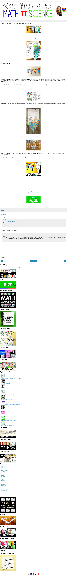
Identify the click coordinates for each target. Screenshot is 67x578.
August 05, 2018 (9, 214)
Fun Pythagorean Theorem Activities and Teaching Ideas (10, 388)
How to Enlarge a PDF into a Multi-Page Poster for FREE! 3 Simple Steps (13, 394)
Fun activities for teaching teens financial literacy (9, 415)
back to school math (4, 470)
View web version (33, 263)
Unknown (4, 214)
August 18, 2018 (15, 221)
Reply (4, 217)
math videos (3, 484)
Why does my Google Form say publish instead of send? (10, 404)
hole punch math (3, 476)
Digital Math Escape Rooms (5, 383)
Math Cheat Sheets (4, 409)
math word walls (3, 485)
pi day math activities (4, 490)
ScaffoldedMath (8, 221)
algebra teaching (3, 467)
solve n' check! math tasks (5, 493)
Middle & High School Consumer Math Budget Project (10, 420)
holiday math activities (4, 477)
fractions (2, 475)
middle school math (4, 486)
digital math (3, 472)
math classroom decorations (5, 481)
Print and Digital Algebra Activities (6, 399)
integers (2, 479)
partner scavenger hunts (5, 489)
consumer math (3, 471)
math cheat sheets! (4, 480)
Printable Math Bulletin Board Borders (7, 425)
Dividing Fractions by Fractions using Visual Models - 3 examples (12, 378)
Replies (5, 219)
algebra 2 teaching (4, 466)
